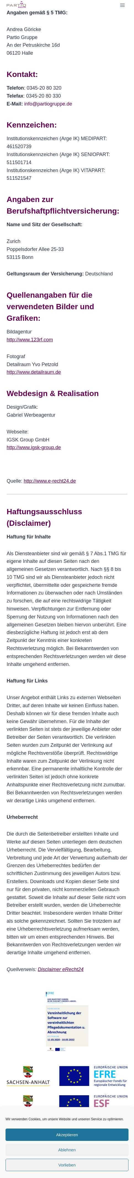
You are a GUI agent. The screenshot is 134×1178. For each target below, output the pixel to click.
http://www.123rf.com (30, 339)
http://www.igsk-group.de (34, 447)
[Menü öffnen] (122, 5)
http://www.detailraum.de (34, 372)
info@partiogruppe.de (48, 104)
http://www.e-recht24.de (50, 481)
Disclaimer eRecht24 (61, 969)
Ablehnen (67, 1149)
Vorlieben (67, 1165)
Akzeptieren (67, 1134)
